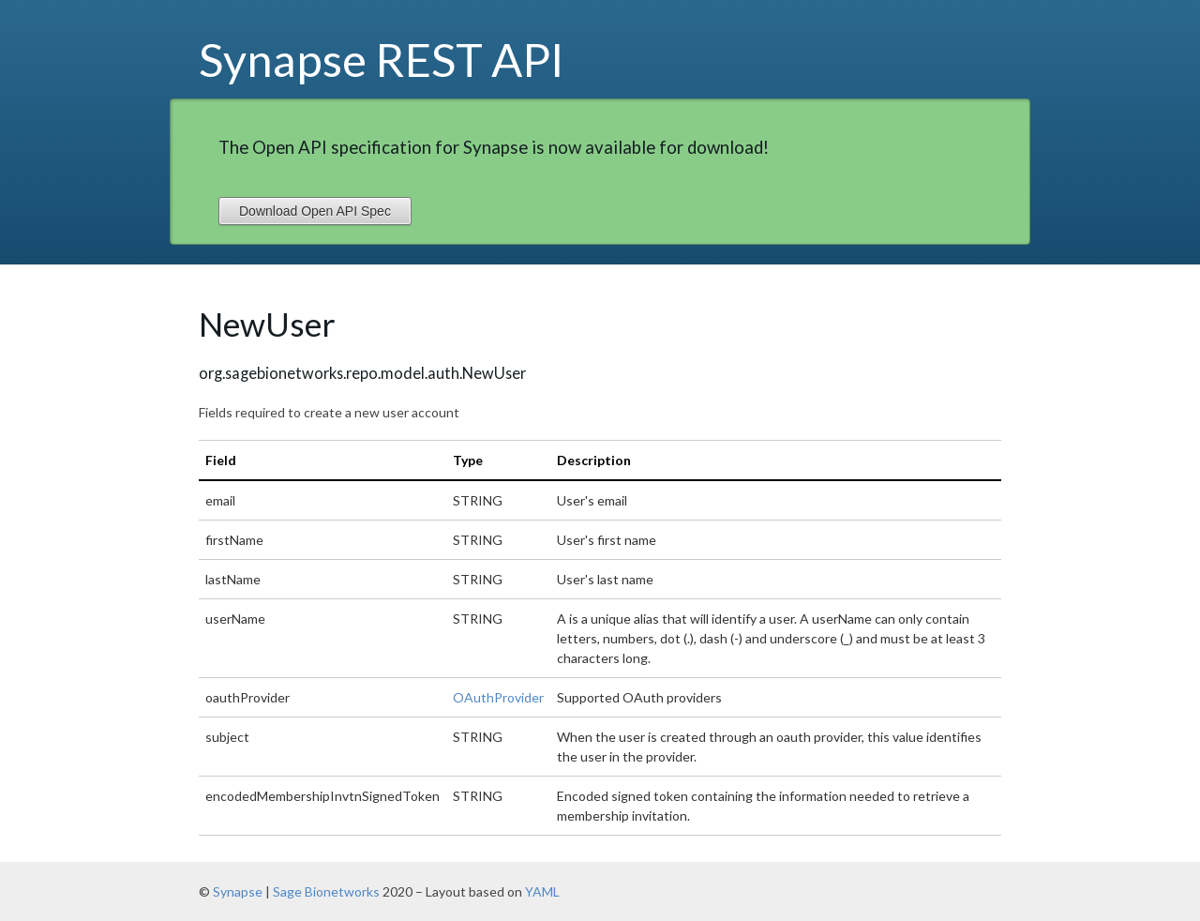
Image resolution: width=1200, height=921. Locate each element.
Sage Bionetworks (326, 891)
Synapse (237, 891)
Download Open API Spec (315, 211)
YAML (542, 891)
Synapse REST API (381, 59)
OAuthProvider (498, 697)
